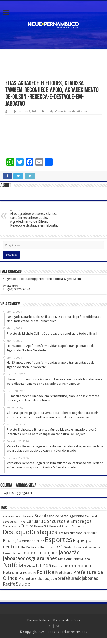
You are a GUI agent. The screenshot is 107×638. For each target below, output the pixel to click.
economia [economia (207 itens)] (90, 533)
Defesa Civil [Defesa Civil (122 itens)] (41, 526)
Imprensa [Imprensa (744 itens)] (31, 553)
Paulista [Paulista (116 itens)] (57, 566)
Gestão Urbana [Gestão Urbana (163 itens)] (74, 547)
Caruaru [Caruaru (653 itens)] (34, 521)
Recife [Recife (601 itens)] (9, 584)
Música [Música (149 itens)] (85, 559)
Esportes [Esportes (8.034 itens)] (58, 540)
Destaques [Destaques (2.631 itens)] (43, 532)
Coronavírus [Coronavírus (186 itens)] (11, 526)
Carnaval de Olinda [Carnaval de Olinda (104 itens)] (14, 521)
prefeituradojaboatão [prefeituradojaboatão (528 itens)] (77, 578)
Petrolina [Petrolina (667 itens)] (12, 572)
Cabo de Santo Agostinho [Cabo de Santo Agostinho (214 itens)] (65, 516)
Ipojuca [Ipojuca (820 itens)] (50, 553)
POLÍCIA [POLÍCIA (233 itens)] (29, 573)
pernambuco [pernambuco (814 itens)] (77, 566)
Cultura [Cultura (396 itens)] (27, 526)
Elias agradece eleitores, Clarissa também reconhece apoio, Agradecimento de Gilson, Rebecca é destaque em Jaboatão (35, 218)
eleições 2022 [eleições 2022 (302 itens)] (33, 541)
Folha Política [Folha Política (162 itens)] (27, 547)
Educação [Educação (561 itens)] (12, 540)
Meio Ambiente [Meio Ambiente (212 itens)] (69, 559)
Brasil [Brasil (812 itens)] (40, 516)
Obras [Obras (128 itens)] (31, 566)
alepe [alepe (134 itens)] (6, 516)
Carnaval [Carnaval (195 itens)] (91, 516)
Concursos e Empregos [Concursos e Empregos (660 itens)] (68, 521)
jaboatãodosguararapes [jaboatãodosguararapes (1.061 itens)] (30, 558)
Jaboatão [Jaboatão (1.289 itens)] (69, 552)
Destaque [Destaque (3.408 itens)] (16, 532)
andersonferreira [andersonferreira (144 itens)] (22, 516)
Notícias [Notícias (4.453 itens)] (14, 565)
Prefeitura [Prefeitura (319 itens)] (63, 573)
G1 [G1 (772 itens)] (60, 546)
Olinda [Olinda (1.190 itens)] (43, 566)
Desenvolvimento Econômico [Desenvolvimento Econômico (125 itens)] (67, 526)
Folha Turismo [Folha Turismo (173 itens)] (47, 547)
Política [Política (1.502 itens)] (45, 572)
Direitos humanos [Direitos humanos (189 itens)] (70, 533)
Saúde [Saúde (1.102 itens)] (23, 584)
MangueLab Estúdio (66, 620)
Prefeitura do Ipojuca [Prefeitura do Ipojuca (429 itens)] (37, 578)
